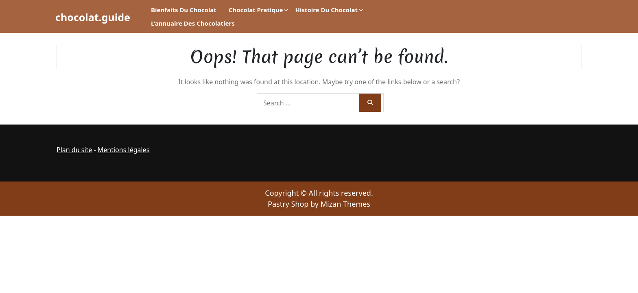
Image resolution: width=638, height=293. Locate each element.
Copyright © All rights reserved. (319, 193)
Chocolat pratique (256, 10)
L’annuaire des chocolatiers (193, 23)
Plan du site (74, 149)
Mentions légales (124, 149)
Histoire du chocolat (326, 10)
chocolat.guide (92, 17)
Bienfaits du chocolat (183, 10)
